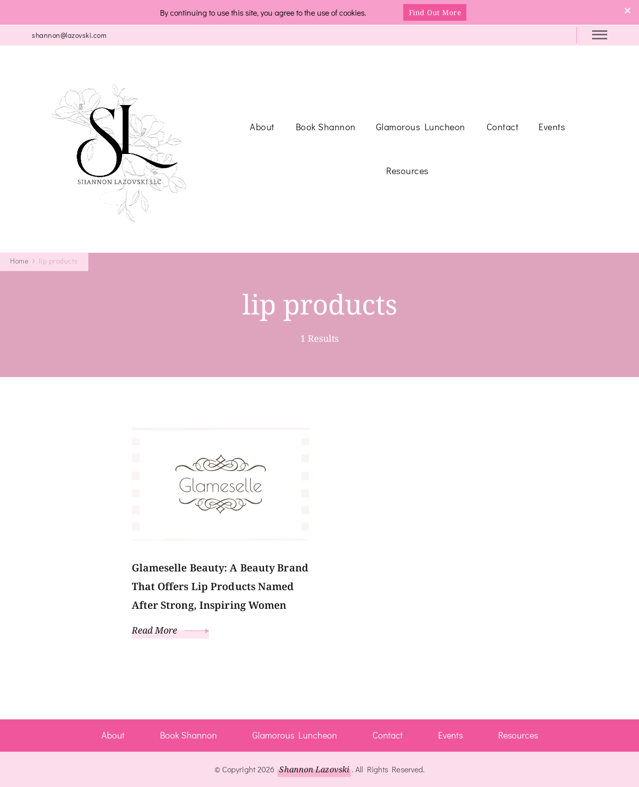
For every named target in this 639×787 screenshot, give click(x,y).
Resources (407, 171)
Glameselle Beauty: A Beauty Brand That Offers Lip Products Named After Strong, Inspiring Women (220, 586)
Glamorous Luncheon (420, 127)
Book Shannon (326, 127)
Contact (503, 127)
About (262, 127)
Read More (170, 630)
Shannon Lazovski (314, 769)
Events (552, 127)
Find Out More (435, 12)
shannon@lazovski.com (69, 35)
